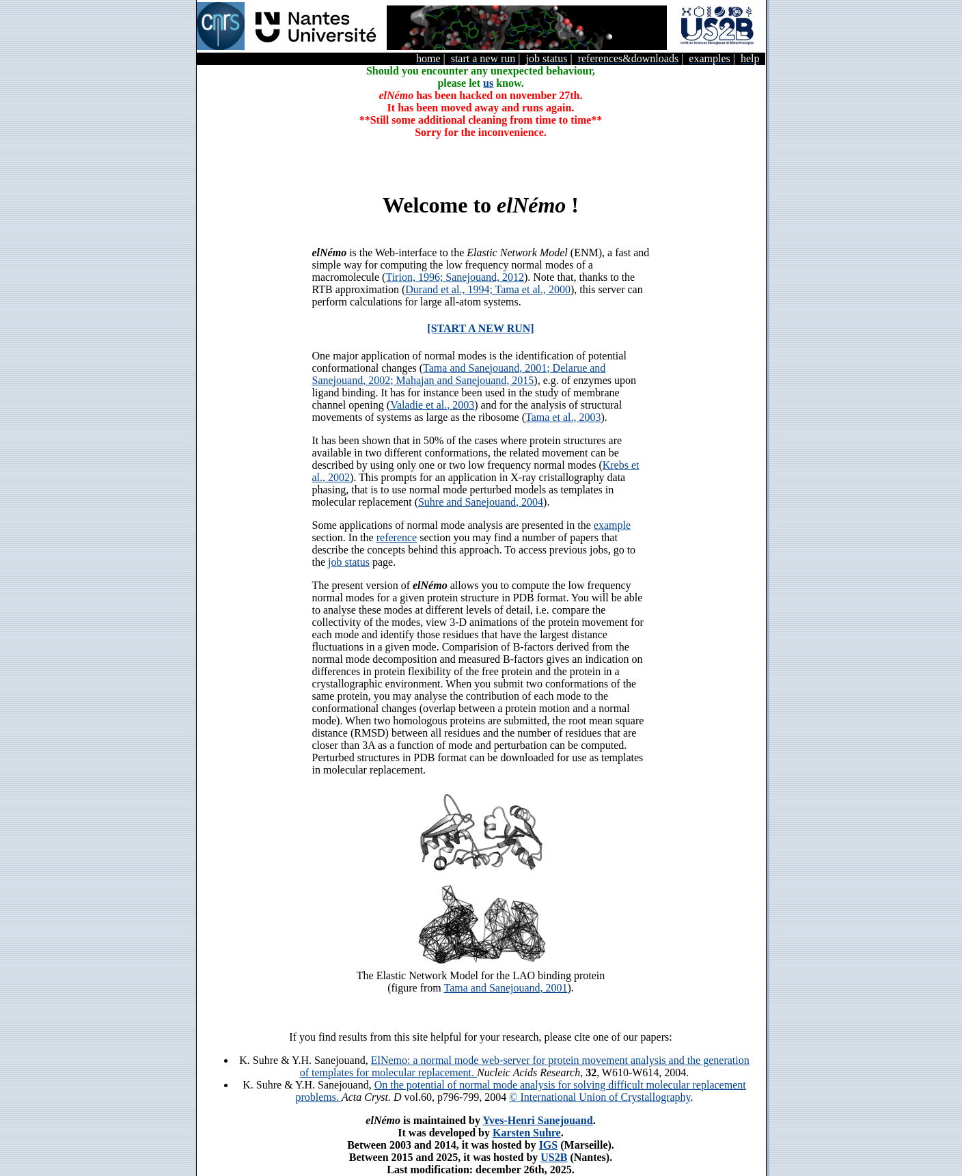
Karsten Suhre (527, 1132)
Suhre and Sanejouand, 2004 (480, 502)
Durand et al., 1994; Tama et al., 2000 (488, 289)
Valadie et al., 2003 (432, 405)
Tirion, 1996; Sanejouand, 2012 (454, 277)
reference (396, 537)
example (612, 525)
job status (349, 562)
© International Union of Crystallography (599, 1097)
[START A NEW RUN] (480, 328)
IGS (548, 1145)
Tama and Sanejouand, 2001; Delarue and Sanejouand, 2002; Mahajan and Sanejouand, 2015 (459, 374)
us (488, 83)
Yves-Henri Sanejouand (537, 1120)
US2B (553, 1157)
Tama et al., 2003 (563, 417)
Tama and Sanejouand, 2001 (505, 988)
